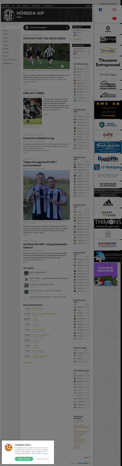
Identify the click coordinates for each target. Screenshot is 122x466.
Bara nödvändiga (43, 459)
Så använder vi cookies (39, 454)
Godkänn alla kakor (24, 459)
